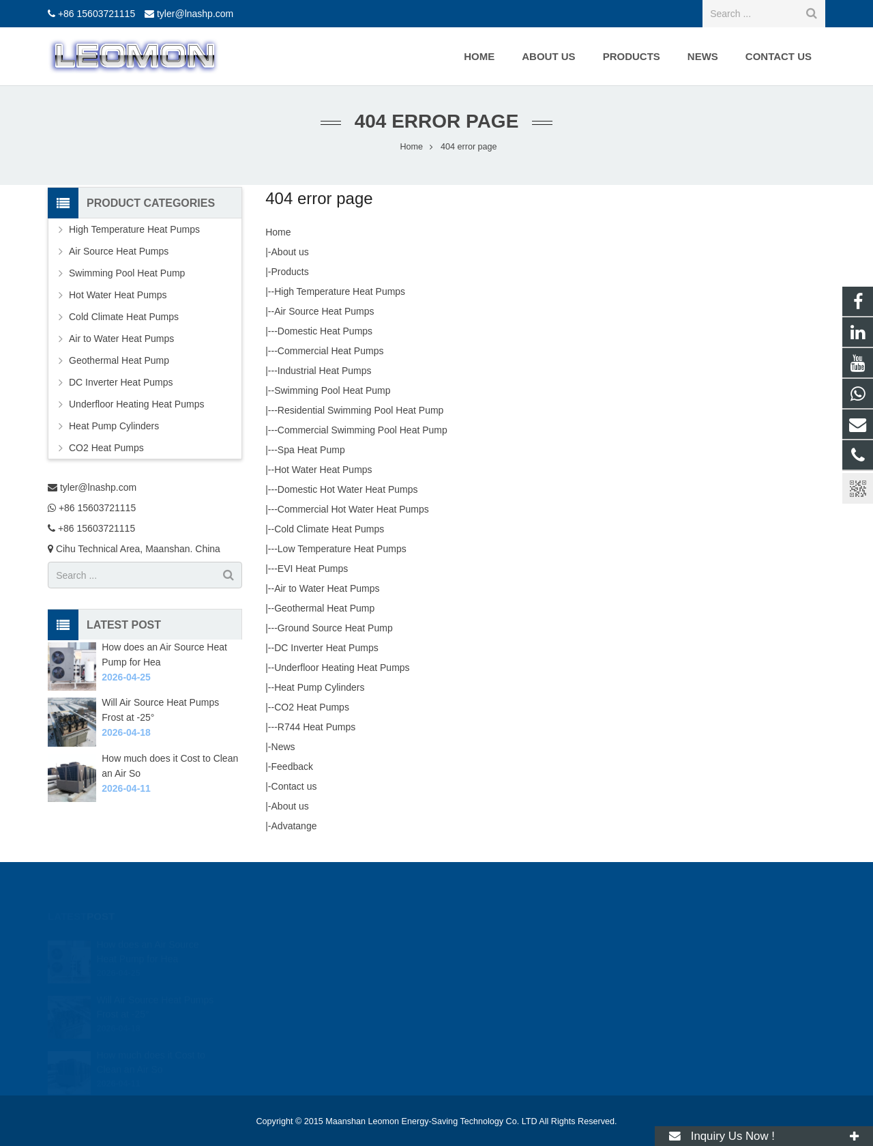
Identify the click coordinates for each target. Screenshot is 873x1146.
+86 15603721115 (96, 13)
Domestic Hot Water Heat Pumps (348, 489)
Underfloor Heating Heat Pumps (341, 667)
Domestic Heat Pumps (325, 331)
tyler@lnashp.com (195, 13)
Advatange (294, 825)
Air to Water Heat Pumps (326, 588)
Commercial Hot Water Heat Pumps (353, 509)
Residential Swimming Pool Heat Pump (361, 410)
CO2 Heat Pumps (311, 707)
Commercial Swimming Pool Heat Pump (362, 430)
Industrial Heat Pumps (325, 370)
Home (278, 232)
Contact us (294, 786)
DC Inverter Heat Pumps (326, 647)
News (283, 746)
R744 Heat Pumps (316, 726)
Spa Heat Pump (311, 449)
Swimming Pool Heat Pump (332, 390)
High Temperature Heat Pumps (339, 291)
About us (290, 251)
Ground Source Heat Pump (335, 627)
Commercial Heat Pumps (331, 350)
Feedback (292, 766)
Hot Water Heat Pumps (323, 469)
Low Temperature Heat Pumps (342, 548)
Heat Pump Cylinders (319, 687)
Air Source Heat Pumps (324, 311)
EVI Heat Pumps (313, 568)
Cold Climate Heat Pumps (329, 529)
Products (290, 271)
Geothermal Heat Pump (324, 608)
